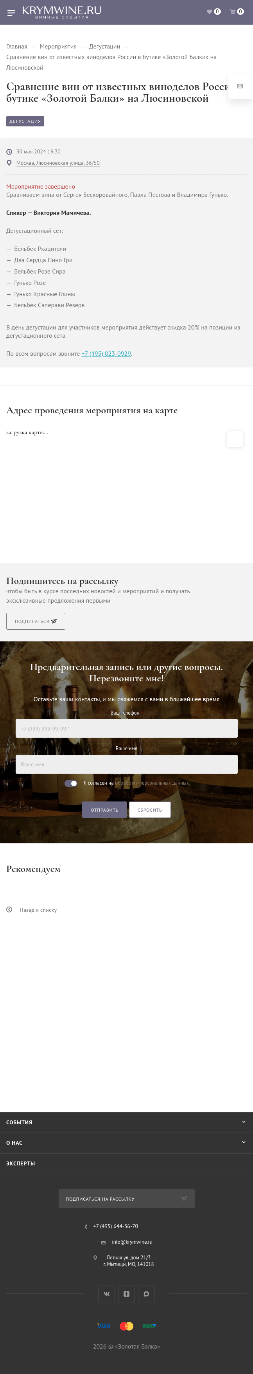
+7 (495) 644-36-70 (115, 1226)
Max (146, 1294)
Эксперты (20, 1163)
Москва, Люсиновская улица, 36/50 (58, 162)
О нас (14, 1142)
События (19, 1122)
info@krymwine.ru (132, 1242)
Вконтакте (106, 1294)
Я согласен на (136, 783)
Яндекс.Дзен (126, 1294)
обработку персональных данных (152, 783)
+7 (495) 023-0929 (106, 353)
